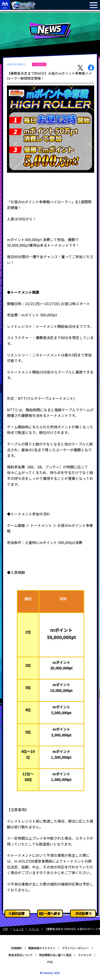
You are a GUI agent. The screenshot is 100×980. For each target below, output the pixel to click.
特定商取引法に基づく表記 (55, 955)
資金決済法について (20, 955)
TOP (5, 929)
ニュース (18, 929)
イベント (34, 929)
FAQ (50, 962)
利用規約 (16, 948)
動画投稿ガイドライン (41, 948)
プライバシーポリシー (75, 948)
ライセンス (84, 955)
